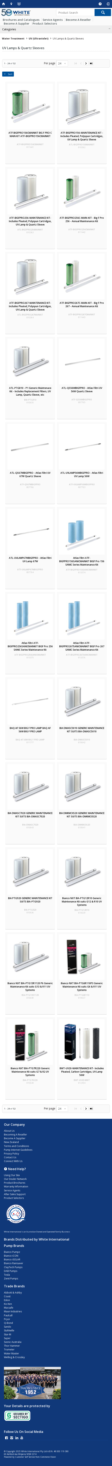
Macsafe (8, 1307)
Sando (7, 1326)
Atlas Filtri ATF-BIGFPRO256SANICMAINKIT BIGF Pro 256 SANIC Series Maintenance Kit (30, 646)
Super (7, 1338)
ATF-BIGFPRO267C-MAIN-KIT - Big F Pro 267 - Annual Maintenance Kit (82, 304)
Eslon (7, 1300)
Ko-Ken (8, 1304)
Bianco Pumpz (12, 1252)
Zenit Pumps (11, 1278)
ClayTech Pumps (13, 1267)
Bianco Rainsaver (13, 1263)
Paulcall (8, 1315)
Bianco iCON (11, 1255)
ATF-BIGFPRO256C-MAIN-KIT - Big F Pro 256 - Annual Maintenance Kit (82, 219)
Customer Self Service (25, 1456)
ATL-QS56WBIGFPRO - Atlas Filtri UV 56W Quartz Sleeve (82, 389)
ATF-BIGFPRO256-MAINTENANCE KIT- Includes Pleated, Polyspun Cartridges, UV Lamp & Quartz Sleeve (30, 221)
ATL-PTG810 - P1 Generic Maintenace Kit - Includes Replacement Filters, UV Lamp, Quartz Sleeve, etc (30, 391)
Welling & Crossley (14, 1357)
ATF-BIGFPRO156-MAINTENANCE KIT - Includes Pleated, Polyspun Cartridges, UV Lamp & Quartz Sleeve (81, 136)
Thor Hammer (12, 1345)
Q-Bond (8, 1323)
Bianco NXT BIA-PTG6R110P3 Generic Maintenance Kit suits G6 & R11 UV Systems (82, 987)
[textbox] (75, 12)
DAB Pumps (10, 1271)
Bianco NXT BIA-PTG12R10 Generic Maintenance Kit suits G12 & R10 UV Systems (82, 901)
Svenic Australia (12, 1342)
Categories (9, 29)
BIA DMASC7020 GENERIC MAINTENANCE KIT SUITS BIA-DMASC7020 (30, 814)
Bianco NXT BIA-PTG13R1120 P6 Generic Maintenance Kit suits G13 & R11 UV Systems (30, 987)
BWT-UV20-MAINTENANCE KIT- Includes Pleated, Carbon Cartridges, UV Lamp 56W (82, 1072)
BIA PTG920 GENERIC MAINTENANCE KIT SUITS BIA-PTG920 (30, 899)
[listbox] (62, 63)
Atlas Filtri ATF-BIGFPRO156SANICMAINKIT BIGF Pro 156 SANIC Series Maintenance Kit (81, 561)
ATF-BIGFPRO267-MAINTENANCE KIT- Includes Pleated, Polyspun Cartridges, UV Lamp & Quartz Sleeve (30, 306)
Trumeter (9, 1349)
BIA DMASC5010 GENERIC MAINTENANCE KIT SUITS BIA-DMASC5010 (81, 729)
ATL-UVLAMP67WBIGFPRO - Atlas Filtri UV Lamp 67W (30, 559)
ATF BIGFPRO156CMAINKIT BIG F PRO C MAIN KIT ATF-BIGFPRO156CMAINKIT (30, 134)
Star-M (7, 1334)
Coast (7, 1296)
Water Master (11, 1353)
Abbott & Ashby (13, 1292)
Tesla (7, 1274)
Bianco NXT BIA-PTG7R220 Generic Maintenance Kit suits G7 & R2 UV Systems (30, 1072)
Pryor (7, 1319)
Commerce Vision (48, 1456)
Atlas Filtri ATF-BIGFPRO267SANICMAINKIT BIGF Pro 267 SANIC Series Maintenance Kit (81, 646)
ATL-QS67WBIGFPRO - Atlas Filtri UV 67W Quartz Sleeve (30, 474)
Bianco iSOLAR (12, 1259)
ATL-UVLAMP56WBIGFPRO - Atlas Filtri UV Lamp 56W (81, 474)
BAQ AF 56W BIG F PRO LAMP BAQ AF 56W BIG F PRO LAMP (30, 729)
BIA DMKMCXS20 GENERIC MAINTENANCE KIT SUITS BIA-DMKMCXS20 (81, 814)
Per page (49, 63)
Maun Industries (13, 1311)
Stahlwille (9, 1330)
